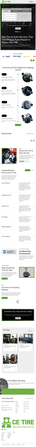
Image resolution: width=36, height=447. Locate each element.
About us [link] (3, 433)
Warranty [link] (9, 437)
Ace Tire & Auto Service (8, 401)
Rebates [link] (9, 436)
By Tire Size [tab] (15, 11)
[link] (18, 422)
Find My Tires (24, 15)
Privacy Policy (13, 444)
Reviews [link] (3, 436)
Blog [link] (2, 438)
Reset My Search (24, 17)
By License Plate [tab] (26, 11)
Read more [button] (27, 161)
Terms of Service (19, 444)
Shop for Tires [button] (5, 278)
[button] (6, 1)
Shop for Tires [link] (10, 433)
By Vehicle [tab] (6, 11)
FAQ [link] (2, 437)
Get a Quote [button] (18, 28)
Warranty (24, 444)
